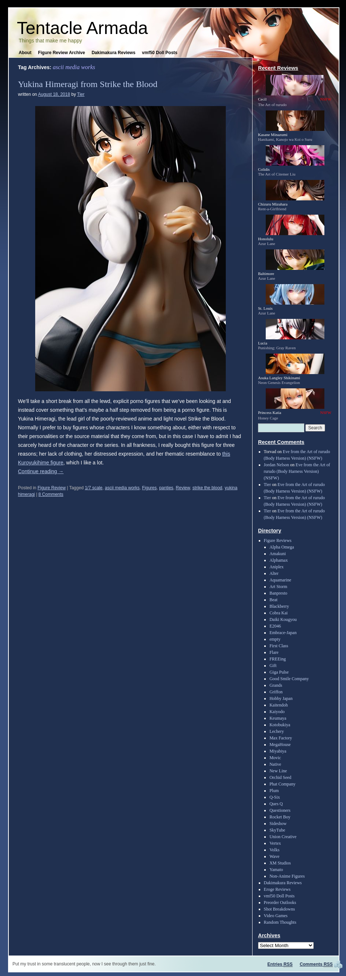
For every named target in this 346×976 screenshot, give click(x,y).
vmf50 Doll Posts (159, 52)
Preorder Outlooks (280, 902)
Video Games (276, 915)
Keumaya (277, 718)
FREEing (277, 659)
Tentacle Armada (82, 28)
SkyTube (277, 830)
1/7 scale (93, 487)
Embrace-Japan (283, 632)
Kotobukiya (279, 724)
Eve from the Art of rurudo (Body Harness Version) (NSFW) (297, 471)
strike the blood (207, 487)
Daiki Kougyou (283, 619)
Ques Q (276, 803)
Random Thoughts (280, 922)
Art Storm (278, 586)
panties (166, 487)
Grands (275, 685)
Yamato (276, 869)
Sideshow (278, 823)
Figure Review (51, 487)
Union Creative (283, 836)
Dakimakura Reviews (113, 52)
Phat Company (282, 784)
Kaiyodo (276, 711)
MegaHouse (280, 744)
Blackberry (279, 606)
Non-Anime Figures (287, 876)
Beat (273, 599)
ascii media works (122, 487)
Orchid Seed (280, 777)
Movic (275, 757)
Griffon (276, 691)
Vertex (275, 843)
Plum (274, 790)
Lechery (276, 731)
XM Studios (280, 863)
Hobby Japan (280, 698)
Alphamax (278, 560)
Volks (274, 849)
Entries (280, 964)
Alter (274, 573)
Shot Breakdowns (279, 909)
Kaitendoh (278, 705)
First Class (278, 645)
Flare (274, 652)
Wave (274, 856)
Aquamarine (280, 580)
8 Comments (50, 494)
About (25, 52)
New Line (278, 770)
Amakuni (277, 553)
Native (275, 764)
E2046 (275, 626)
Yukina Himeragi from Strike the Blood (88, 84)
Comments (316, 964)
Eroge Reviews (277, 889)
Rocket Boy (279, 816)
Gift (272, 665)
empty (274, 639)
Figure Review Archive (61, 52)
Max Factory (280, 738)
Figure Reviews (278, 540)
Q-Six (274, 797)
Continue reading (41, 471)
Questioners (279, 810)
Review (183, 487)
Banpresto (278, 593)
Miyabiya (277, 751)
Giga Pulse (278, 672)
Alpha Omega (281, 547)
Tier (80, 94)
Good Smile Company (289, 678)
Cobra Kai (278, 612)
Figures (149, 487)
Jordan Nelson (276, 464)
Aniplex (276, 566)
